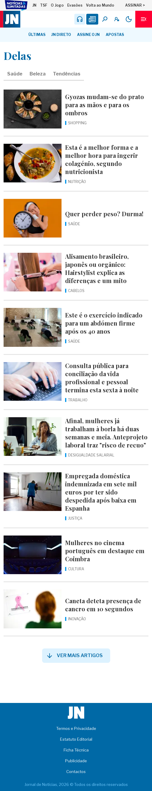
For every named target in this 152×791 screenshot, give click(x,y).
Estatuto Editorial (76, 739)
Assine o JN (88, 34)
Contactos (76, 771)
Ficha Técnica (76, 750)
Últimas (36, 34)
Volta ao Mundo (100, 5)
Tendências (66, 74)
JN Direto (61, 34)
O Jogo (57, 5)
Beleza (38, 74)
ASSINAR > (135, 5)
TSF (43, 5)
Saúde (14, 74)
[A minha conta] (116, 19)
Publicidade (76, 760)
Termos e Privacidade (76, 728)
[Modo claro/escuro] (128, 19)
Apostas (115, 34)
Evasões (74, 5)
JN (34, 5)
